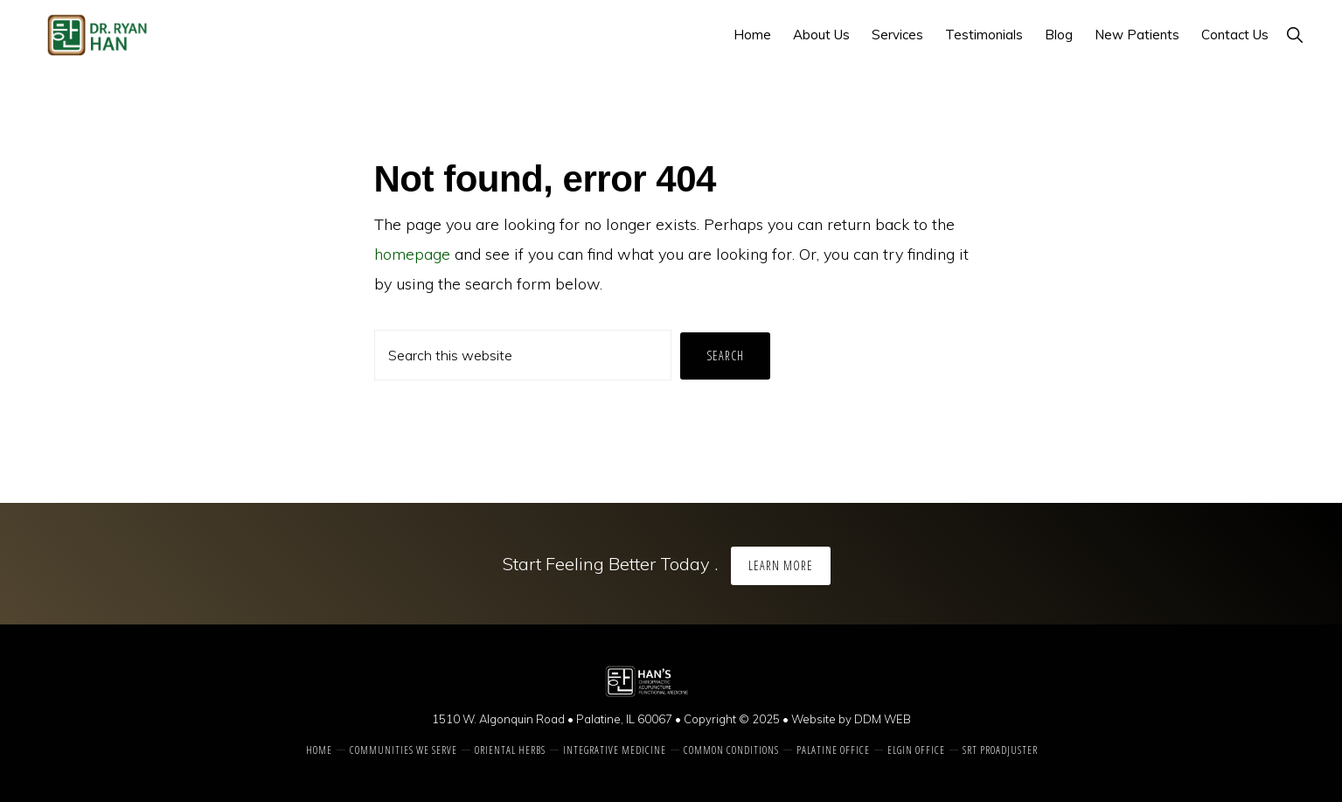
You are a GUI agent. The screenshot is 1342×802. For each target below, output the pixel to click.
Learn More (780, 565)
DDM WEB (882, 719)
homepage (412, 254)
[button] (1294, 34)
